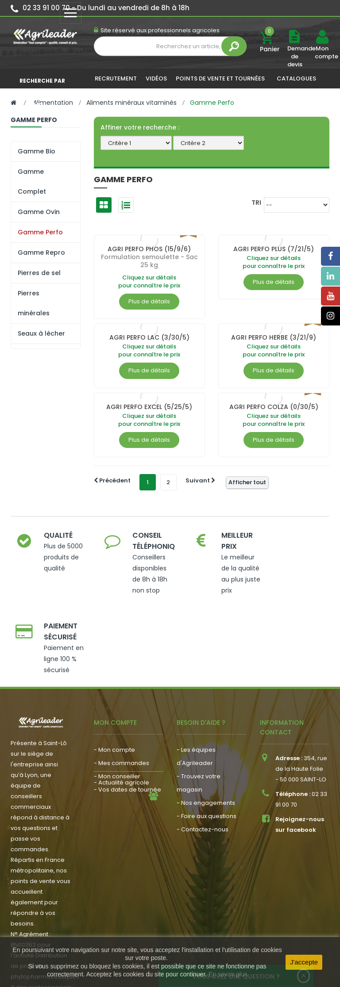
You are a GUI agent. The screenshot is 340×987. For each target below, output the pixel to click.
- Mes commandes (121, 694)
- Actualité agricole (121, 743)
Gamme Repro (41, 252)
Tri (256, 202)
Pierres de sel (39, 272)
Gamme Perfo (40, 232)
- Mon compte (114, 681)
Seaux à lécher (41, 333)
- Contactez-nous (202, 761)
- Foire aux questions (206, 747)
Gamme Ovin (39, 211)
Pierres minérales (34, 303)
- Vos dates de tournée (127, 721)
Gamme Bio (36, 151)
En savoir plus (228, 974)
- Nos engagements (206, 734)
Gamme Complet (32, 181)
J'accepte (304, 962)
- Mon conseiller (117, 708)
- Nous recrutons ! (119, 757)
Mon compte (322, 53)
